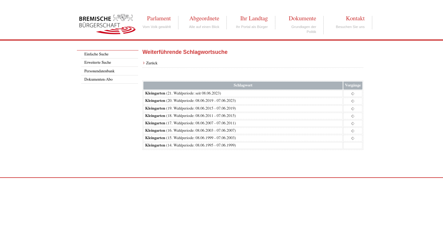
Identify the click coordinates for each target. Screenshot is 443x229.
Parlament (159, 18)
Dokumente (302, 18)
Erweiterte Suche (97, 63)
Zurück (152, 63)
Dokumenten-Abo (98, 80)
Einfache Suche (96, 54)
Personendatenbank (99, 71)
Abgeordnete (204, 18)
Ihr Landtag (254, 18)
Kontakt (355, 18)
